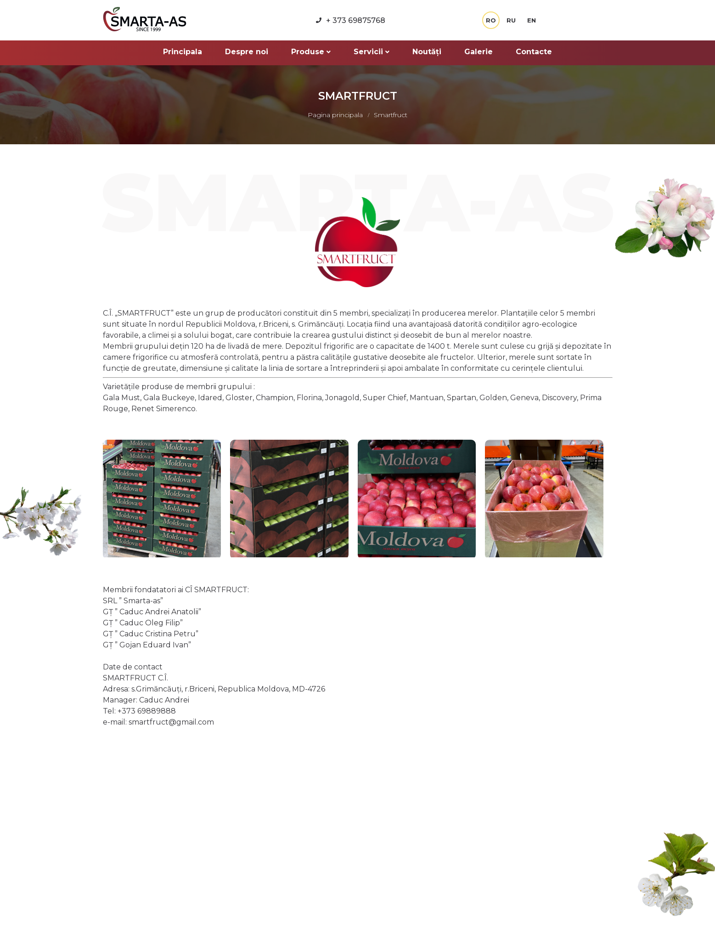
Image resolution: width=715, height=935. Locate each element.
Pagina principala (336, 115)
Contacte (534, 51)
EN (531, 20)
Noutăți (426, 51)
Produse (311, 51)
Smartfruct (390, 115)
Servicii (371, 51)
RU (511, 20)
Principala (182, 51)
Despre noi (246, 51)
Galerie (478, 51)
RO (491, 20)
